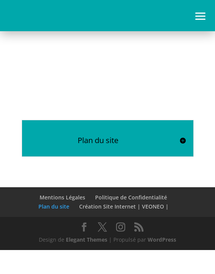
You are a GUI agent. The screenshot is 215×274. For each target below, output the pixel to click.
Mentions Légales (62, 197)
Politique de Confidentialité (131, 197)
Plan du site (53, 206)
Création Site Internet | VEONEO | (124, 206)
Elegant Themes (86, 239)
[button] (200, 15)
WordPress (162, 239)
